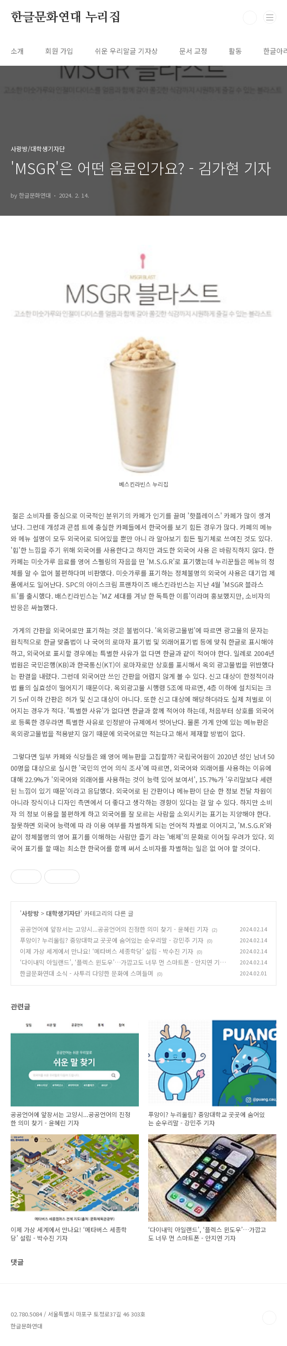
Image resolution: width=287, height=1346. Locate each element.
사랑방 (30, 913)
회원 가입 (59, 50)
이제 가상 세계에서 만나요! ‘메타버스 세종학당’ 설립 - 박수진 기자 (106, 951)
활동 (235, 50)
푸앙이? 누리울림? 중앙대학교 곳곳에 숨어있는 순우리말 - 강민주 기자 (111, 940)
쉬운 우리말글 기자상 (126, 50)
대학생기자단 (63, 913)
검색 (249, 17)
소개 (17, 50)
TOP (269, 1318)
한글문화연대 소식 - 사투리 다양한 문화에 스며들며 (86, 973)
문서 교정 (193, 50)
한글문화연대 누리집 (66, 17)
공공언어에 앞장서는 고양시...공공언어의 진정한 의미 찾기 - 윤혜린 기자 (114, 929)
